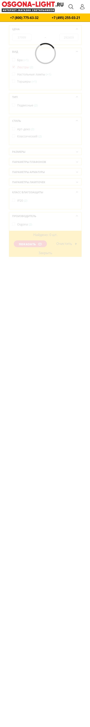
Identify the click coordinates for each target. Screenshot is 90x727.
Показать (30, 244)
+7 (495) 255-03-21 (66, 18)
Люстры (25, 67)
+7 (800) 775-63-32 (24, 18)
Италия (24, 248)
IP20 (22, 201)
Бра (22, 60)
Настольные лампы (34, 74)
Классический (29, 136)
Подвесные (27, 105)
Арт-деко (25, 129)
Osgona (24, 224)
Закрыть (45, 253)
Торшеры (27, 81)
